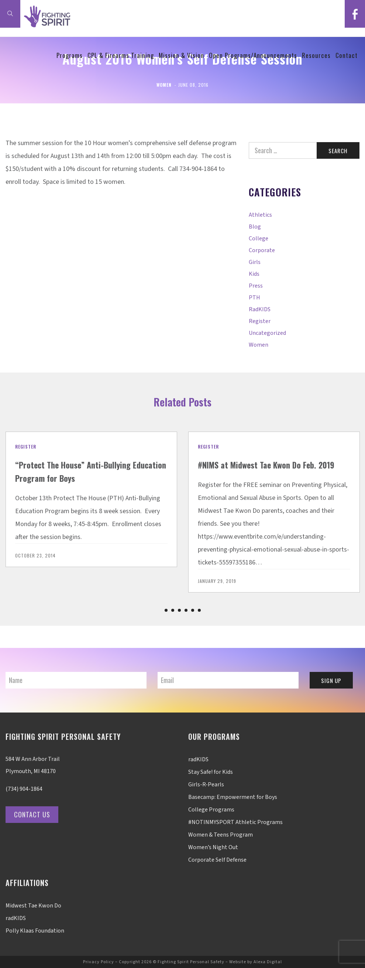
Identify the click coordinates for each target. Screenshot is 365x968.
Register (260, 321)
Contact (346, 55)
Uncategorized (267, 333)
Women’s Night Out (213, 847)
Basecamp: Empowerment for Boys (232, 797)
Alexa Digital (268, 962)
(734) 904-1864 (24, 789)
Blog (255, 227)
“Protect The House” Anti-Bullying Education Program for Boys (77, 471)
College (258, 238)
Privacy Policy (98, 962)
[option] (91, 499)
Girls (255, 262)
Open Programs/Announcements (253, 55)
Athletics (260, 215)
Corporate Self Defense (217, 860)
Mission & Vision (181, 55)
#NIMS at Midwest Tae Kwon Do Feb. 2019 (272, 464)
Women (164, 85)
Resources (316, 55)
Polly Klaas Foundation (35, 931)
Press (256, 286)
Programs (69, 55)
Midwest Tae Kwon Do (33, 906)
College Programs (211, 810)
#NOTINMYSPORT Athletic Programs (235, 822)
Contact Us (35, 814)
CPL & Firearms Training (120, 55)
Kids (254, 274)
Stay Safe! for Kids (210, 772)
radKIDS (260, 309)
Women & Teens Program (220, 835)
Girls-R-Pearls (206, 784)
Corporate (262, 250)
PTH (254, 298)
